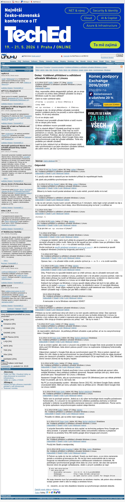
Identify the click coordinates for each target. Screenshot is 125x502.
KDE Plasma (7, 337)
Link (53, 173)
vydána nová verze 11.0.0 (14, 291)
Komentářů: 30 (7, 366)
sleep (90, 70)
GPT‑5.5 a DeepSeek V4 (11, 91)
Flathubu (27, 137)
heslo (61, 70)
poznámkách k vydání (23, 193)
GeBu (50, 83)
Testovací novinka (10, 388)
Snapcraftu (9, 139)
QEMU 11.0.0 (6, 286)
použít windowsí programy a (73, 247)
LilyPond (5, 272)
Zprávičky (5, 67)
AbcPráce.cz (35, 2)
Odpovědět (39, 88)
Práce (107, 61)
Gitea (7, 221)
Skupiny (63, 61)
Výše (56, 188)
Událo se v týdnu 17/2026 (13, 380)
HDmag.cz (25, 2)
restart (81, 70)
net (69, 70)
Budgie (5, 320)
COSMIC (6, 328)
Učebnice (49, 61)
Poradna (13, 61)
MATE (5, 346)
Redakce (90, 500)
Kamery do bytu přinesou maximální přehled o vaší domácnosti (17, 385)
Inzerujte (66, 56)
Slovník (83, 61)
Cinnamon (7, 324)
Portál (101, 61)
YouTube (27, 189)
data (46, 70)
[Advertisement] (63, 154)
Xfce (4, 354)
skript (86, 70)
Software (34, 61)
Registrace (119, 63)
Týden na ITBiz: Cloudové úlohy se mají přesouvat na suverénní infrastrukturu (17, 376)
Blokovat (59, 173)
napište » (29, 67)
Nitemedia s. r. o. (52, 500)
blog (21, 189)
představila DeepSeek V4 (19, 100)
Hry (77, 61)
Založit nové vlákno (43, 491)
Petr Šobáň (52, 170)
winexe (62, 285)
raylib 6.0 (5, 73)
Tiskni (37, 494)
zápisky (70, 83)
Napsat (18, 309)
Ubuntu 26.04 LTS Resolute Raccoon (16, 184)
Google (55, 70)
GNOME (6, 333)
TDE (4, 350)
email (16, 189)
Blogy (56, 61)
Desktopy (71, 61)
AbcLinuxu (8, 372)
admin (42, 70)
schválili (26, 157)
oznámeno (9, 134)
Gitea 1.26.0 (6, 211)
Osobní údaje (118, 500)
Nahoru (56, 491)
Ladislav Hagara (7, 88)
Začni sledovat (49, 161)
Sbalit (48, 173)
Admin (47, 88)
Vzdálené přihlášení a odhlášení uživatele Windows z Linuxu (86, 67)
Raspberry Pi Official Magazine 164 (17, 117)
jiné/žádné (7, 359)
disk (50, 70)
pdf (22, 118)
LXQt (5, 341)
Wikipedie (10, 79)
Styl (3, 63)
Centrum (10, 309)
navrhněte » (28, 311)
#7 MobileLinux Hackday (11, 232)
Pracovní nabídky (8, 70)
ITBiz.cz (16, 2)
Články (41, 61)
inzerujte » (29, 70)
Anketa (4, 311)
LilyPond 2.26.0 (7, 266)
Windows (107, 70)
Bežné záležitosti (81, 338)
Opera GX (5, 135)
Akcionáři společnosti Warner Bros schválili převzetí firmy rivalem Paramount (15, 148)
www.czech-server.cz (22, 500)
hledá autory (36, 56)
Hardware (26, 61)
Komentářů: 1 (13, 263)
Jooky (89, 449)
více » (6, 178)
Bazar (96, 61)
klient (65, 70)
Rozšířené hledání (107, 57)
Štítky (37, 70)
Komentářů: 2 (18, 207)
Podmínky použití (106, 500)
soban (73, 170)
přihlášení (74, 70)
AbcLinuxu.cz (6, 2)
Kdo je (89, 61)
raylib (4, 79)
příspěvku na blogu (9, 225)
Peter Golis (56, 338)
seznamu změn (7, 302)
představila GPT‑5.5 (15, 98)
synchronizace (98, 70)
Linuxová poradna (57, 67)
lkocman (4, 263)
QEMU (21, 295)
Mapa (113, 61)
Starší (24, 309)
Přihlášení (110, 63)
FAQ (19, 61)
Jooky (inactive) (67, 449)
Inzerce (96, 500)
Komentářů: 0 (18, 88)
